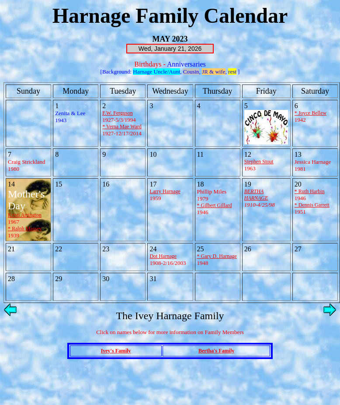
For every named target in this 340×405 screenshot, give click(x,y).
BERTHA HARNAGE (256, 194)
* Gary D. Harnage (217, 256)
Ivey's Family (116, 351)
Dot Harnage (163, 256)
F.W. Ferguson (117, 113)
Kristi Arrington (25, 215)
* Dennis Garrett (312, 205)
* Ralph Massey (25, 228)
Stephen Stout (259, 161)
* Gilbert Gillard (214, 205)
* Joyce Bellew (310, 113)
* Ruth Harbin (310, 191)
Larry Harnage (164, 191)
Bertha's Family (216, 351)
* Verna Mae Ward (122, 126)
